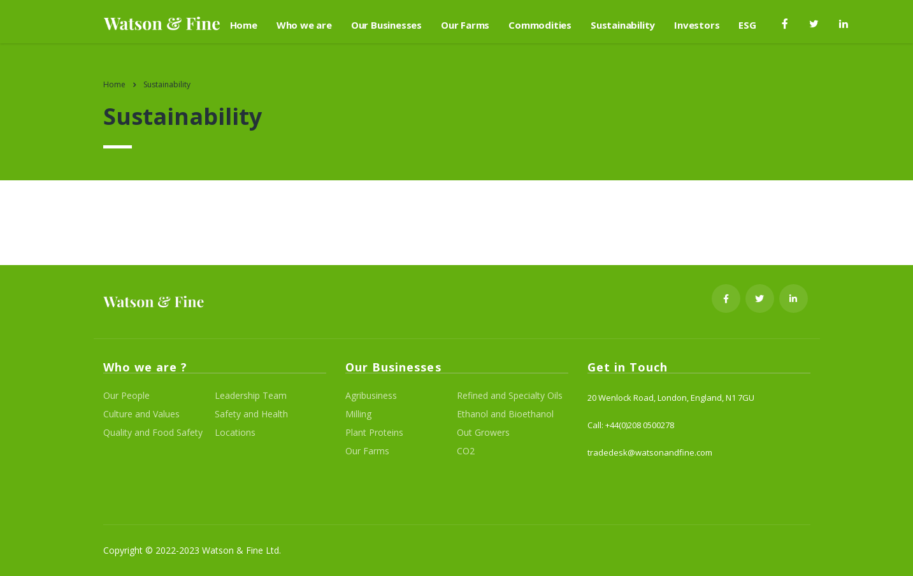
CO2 (466, 451)
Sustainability (623, 24)
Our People (126, 396)
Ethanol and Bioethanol (505, 414)
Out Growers (483, 433)
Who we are (304, 24)
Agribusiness (371, 396)
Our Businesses (386, 24)
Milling (358, 414)
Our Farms (465, 24)
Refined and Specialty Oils (510, 396)
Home (243, 24)
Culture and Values (141, 414)
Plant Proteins (374, 433)
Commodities (540, 24)
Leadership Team (251, 396)
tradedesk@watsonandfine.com (649, 452)
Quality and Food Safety (153, 433)
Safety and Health (251, 414)
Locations (235, 433)
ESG (747, 24)
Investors (696, 24)
